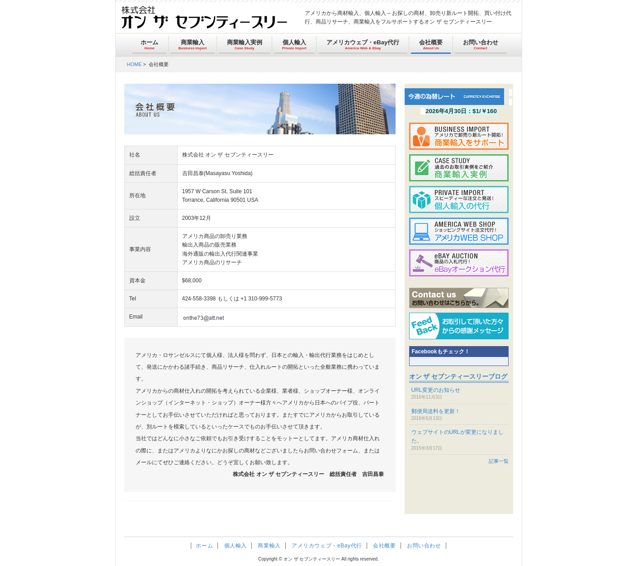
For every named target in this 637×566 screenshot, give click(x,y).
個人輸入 (294, 44)
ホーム (149, 44)
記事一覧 (499, 461)
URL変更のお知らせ (435, 390)
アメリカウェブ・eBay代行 (362, 44)
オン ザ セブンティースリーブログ (458, 376)
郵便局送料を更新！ (435, 411)
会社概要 (431, 44)
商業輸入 (193, 44)
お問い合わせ (480, 44)
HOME (134, 64)
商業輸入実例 (244, 44)
